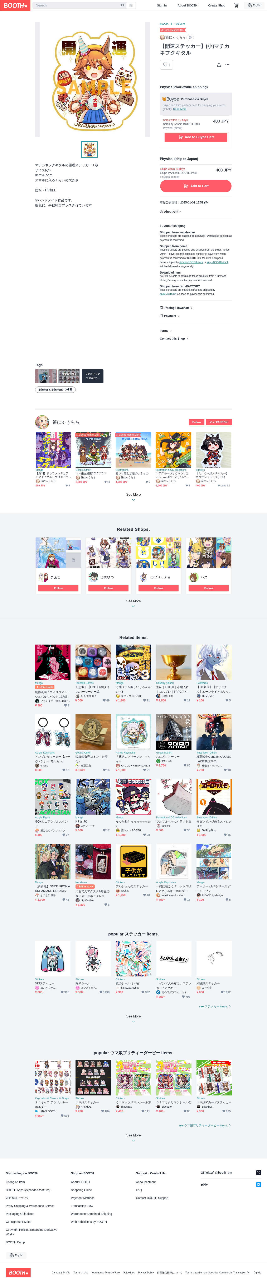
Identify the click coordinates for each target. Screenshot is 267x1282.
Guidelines (129, 1272)
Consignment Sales (18, 1221)
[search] (122, 6)
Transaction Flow (82, 1206)
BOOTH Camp (15, 1242)
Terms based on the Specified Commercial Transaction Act (217, 1272)
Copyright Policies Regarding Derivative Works (31, 1232)
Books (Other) (83, 470)
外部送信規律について (169, 1272)
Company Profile (61, 1272)
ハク (204, 577)
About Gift (171, 211)
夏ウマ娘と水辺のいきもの (132, 473)
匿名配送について (17, 1198)
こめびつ (107, 577)
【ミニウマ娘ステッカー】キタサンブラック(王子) (212, 475)
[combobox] (79, 5)
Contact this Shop (172, 338)
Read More (179, 109)
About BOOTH (187, 5)
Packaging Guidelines (20, 1213)
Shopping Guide (81, 1190)
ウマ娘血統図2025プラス (91, 473)
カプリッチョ (161, 577)
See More (133, 605)
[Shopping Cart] (236, 5)
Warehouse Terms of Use (106, 1272)
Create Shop (216, 5)
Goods (164, 24)
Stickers (180, 24)
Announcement (146, 1182)
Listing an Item (15, 1182)
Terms (164, 330)
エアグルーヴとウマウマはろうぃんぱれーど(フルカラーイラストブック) (172, 475)
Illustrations (122, 470)
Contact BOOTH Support (152, 1198)
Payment (170, 315)
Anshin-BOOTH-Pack (191, 262)
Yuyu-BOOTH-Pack (217, 262)
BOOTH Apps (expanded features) (28, 1190)
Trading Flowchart (176, 308)
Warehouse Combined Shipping (91, 1213)
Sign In (162, 5)
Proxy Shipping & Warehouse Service (30, 1206)
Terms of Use (80, 1272)
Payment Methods (82, 1198)
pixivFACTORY (168, 294)
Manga (39, 470)
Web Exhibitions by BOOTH (89, 1221)
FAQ (139, 1190)
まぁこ (55, 577)
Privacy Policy (146, 1272)
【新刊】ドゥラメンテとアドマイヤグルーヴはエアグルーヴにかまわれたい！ (52, 475)
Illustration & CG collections (171, 470)
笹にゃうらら (66, 422)
